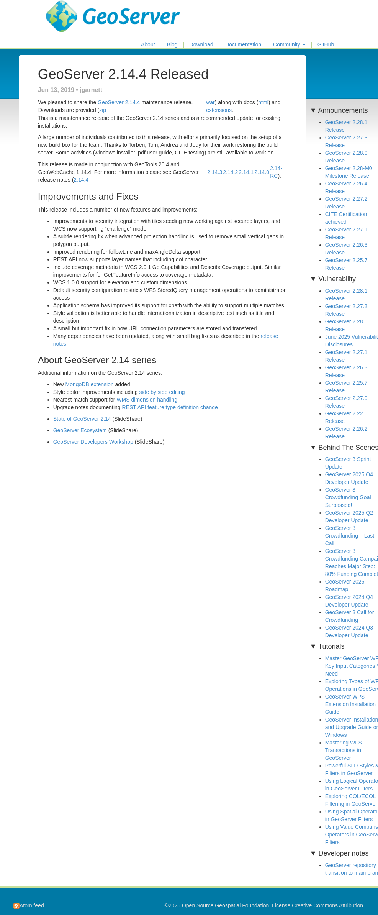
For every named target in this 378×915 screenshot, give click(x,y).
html (263, 102)
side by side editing (162, 392)
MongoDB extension (89, 384)
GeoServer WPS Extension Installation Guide (350, 704)
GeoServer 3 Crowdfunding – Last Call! (349, 535)
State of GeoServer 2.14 (82, 419)
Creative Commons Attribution (327, 905)
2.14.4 (81, 180)
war (210, 102)
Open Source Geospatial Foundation (225, 905)
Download (201, 45)
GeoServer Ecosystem (80, 430)
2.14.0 (261, 172)
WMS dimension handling (146, 400)
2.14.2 (230, 172)
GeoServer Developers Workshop (93, 442)
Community (289, 45)
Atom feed (28, 905)
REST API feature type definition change (170, 407)
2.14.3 (214, 172)
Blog (172, 45)
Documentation (243, 45)
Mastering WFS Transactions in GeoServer (343, 750)
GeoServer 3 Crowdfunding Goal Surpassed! (348, 497)
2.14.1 (246, 172)
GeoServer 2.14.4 (119, 102)
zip (102, 110)
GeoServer (68, 10)
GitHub (325, 45)
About (148, 45)
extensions (219, 110)
